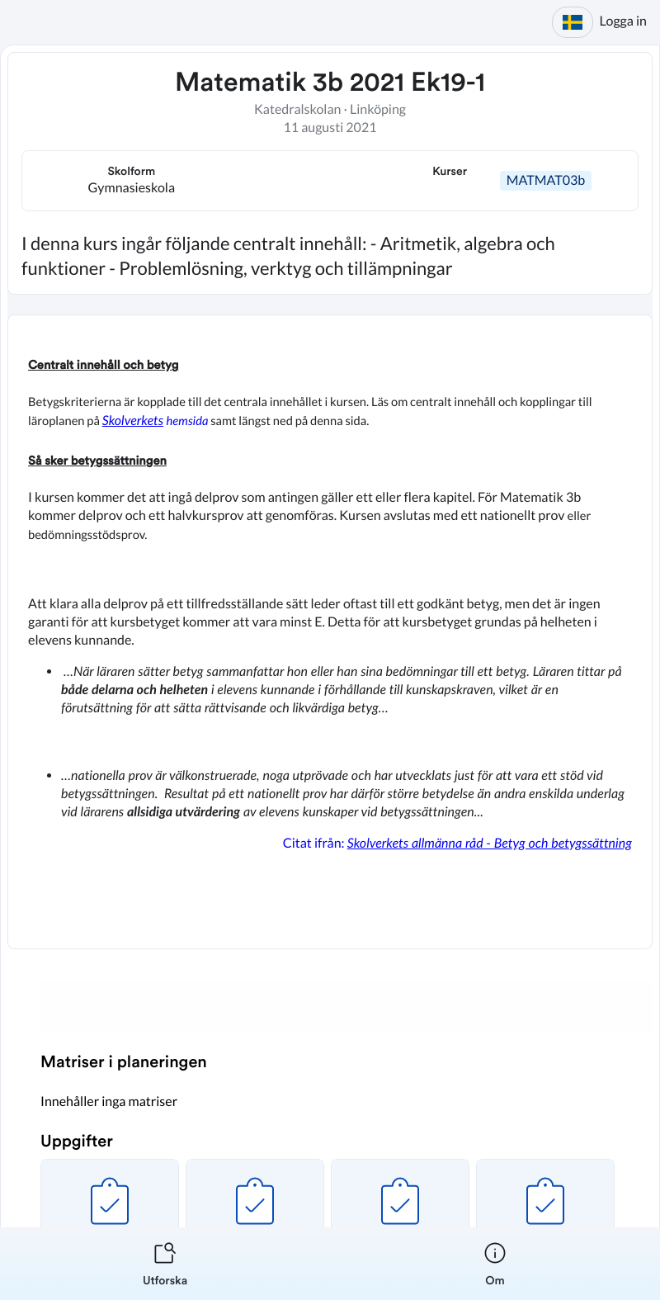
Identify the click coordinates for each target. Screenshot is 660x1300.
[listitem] (165, 1264)
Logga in (623, 21)
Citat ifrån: (456, 843)
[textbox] (330, 631)
